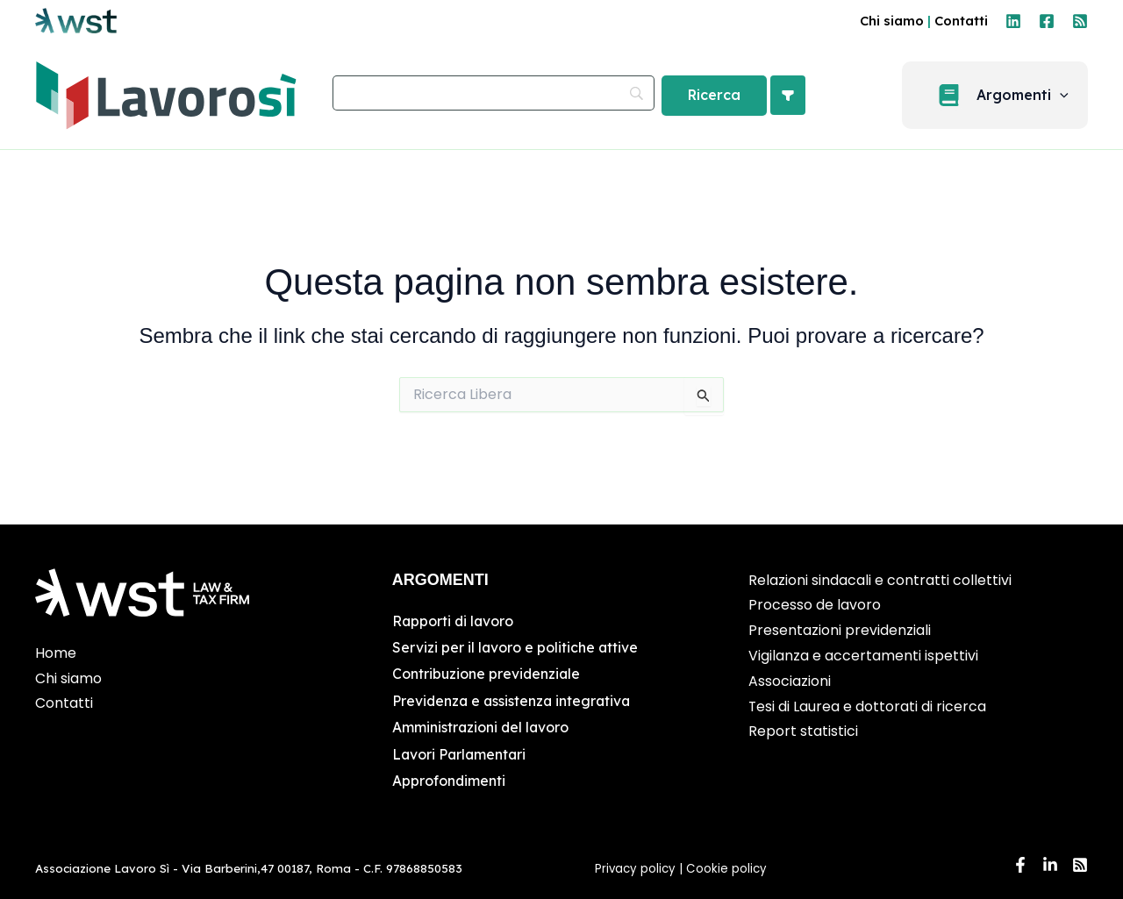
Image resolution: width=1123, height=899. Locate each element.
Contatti (961, 20)
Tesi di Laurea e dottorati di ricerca (867, 706)
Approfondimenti (449, 780)
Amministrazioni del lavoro (481, 727)
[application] (1068, 95)
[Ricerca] (714, 95)
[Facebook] (1047, 21)
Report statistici (803, 731)
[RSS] (1080, 21)
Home (55, 653)
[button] (1003, 95)
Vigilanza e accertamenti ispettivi (863, 656)
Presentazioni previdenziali (839, 630)
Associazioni (789, 681)
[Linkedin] (1013, 21)
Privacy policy (635, 868)
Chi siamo (892, 20)
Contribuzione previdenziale (487, 673)
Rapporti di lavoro (454, 621)
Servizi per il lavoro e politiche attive (516, 647)
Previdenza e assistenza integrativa (513, 701)
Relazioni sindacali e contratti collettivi (880, 580)
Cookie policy (728, 868)
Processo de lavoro (814, 605)
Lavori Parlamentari (460, 754)
